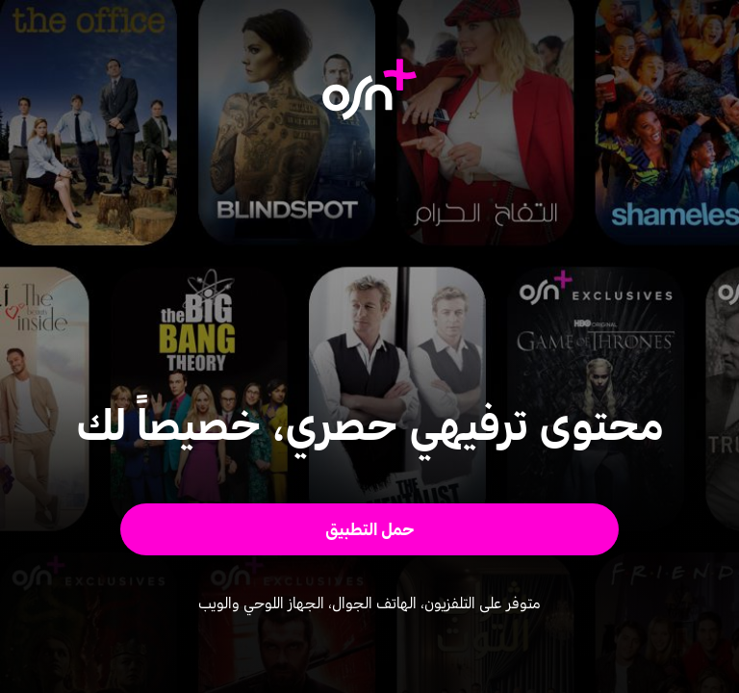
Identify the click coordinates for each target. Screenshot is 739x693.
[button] (370, 529)
